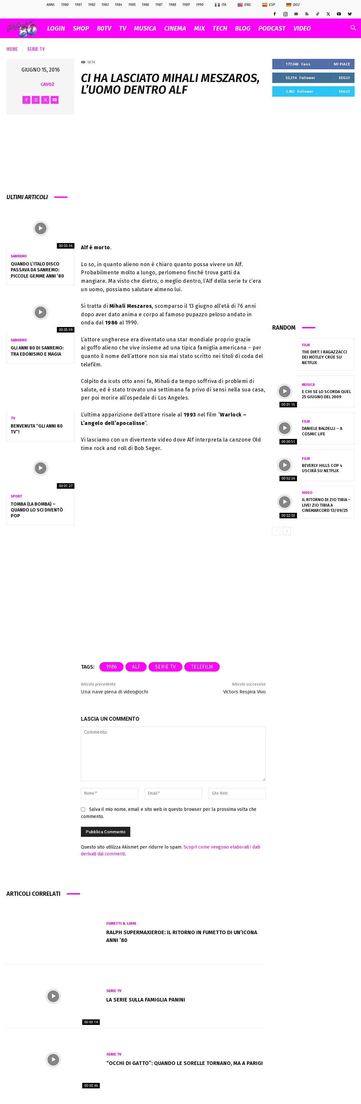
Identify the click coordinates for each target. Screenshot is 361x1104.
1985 (131, 5)
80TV (104, 28)
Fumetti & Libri (121, 923)
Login (56, 28)
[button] (353, 29)
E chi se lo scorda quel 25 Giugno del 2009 (325, 394)
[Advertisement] (313, 209)
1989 (186, 5)
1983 (105, 5)
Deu (293, 5)
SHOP (81, 28)
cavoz (47, 84)
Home (12, 48)
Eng (244, 5)
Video (307, 493)
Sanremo (19, 256)
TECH (220, 28)
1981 (78, 5)
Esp (268, 5)
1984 (118, 5)
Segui (344, 77)
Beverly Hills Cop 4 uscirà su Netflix (321, 468)
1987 (158, 5)
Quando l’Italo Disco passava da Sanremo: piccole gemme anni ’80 (37, 270)
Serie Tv (36, 48)
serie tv (165, 667)
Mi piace (342, 63)
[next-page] (287, 531)
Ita (220, 5)
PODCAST (272, 28)
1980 (65, 5)
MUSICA (145, 28)
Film (306, 348)
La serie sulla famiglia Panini (149, 999)
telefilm (202, 667)
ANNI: (50, 5)
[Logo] (24, 28)
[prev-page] (276, 531)
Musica (308, 385)
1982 (91, 5)
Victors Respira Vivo (244, 692)
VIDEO (302, 28)
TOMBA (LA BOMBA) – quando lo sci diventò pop (37, 510)
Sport (16, 496)
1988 (172, 5)
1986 (145, 5)
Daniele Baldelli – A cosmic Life (321, 431)
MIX (199, 28)
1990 (199, 5)
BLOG (243, 28)
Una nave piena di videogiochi (114, 692)
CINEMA (175, 28)
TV (122, 28)
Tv (13, 418)
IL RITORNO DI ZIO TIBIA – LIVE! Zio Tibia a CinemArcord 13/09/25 (325, 505)
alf (136, 667)
